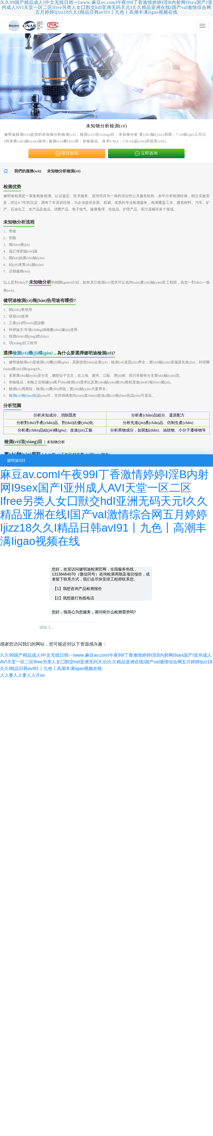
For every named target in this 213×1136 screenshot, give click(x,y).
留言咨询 (66, 153)
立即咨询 (146, 153)
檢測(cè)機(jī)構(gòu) (32, 353)
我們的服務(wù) (27, 171)
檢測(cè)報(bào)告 (23, 395)
